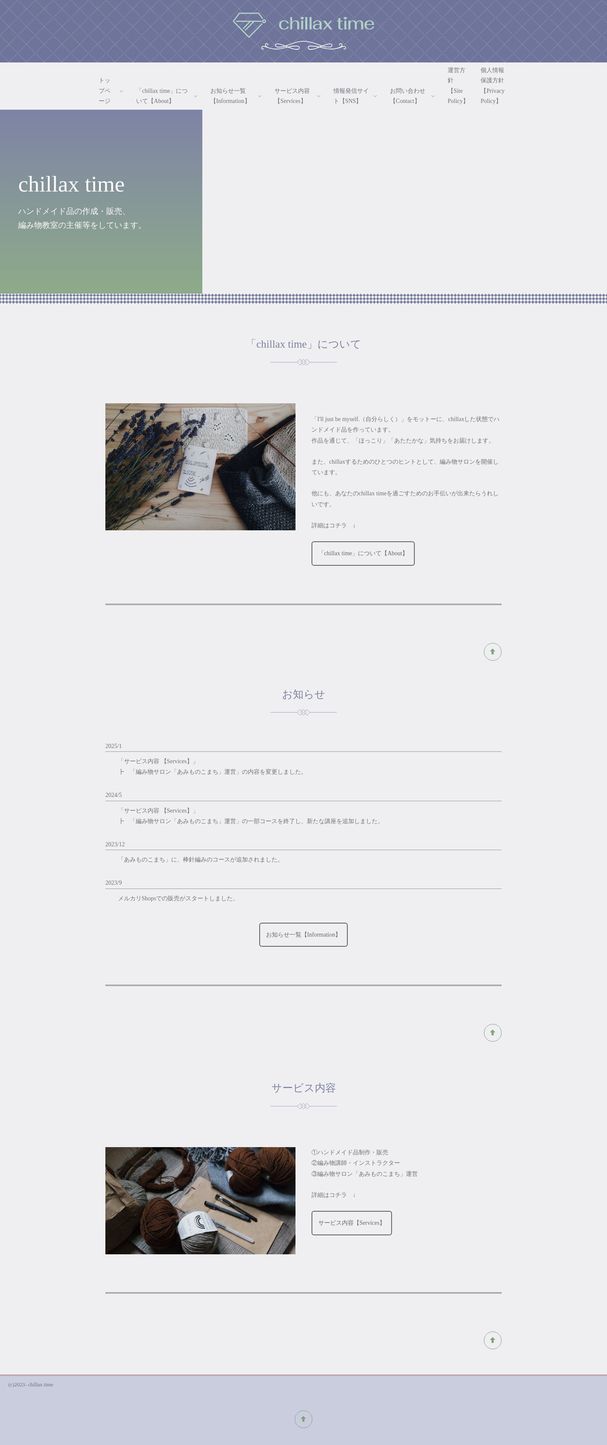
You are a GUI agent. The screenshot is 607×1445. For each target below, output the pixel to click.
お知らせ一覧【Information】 (303, 935)
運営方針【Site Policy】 (458, 86)
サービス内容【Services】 (351, 1223)
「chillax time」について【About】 (363, 553)
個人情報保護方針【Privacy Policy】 (493, 86)
